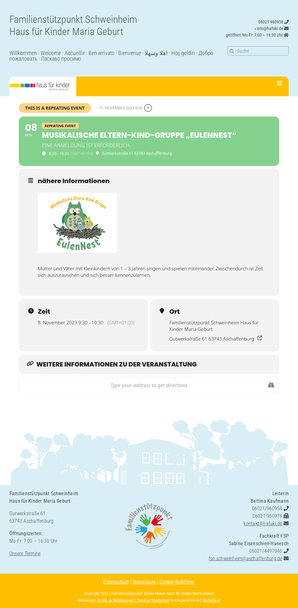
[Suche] (258, 51)
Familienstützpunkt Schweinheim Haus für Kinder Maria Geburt (162, 593)
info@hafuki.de (270, 28)
